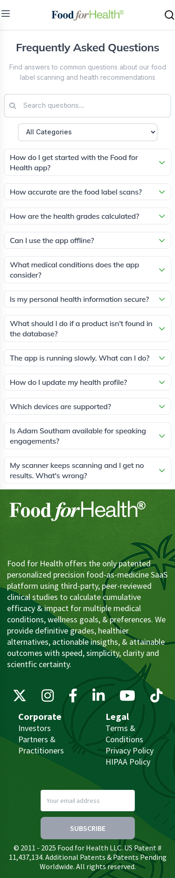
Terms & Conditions (124, 734)
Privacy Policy (129, 750)
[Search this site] (169, 15)
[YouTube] (127, 698)
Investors (34, 728)
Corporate (40, 716)
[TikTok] (156, 698)
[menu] (5, 13)
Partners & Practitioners (41, 745)
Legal (117, 716)
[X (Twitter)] (20, 698)
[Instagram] (48, 698)
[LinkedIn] (98, 698)
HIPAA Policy (127, 761)
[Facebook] (73, 698)
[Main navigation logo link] (87, 14)
